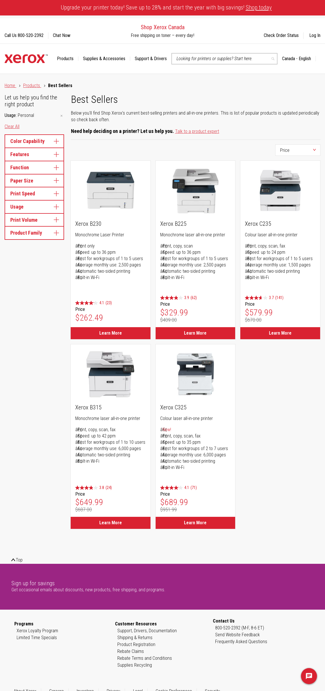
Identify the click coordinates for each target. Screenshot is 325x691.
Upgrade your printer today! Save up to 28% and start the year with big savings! (166, 7)
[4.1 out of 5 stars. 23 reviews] (93, 303)
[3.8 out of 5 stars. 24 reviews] (93, 487)
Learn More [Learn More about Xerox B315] (110, 522)
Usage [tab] (34, 207)
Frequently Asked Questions (241, 641)
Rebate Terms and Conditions (144, 658)
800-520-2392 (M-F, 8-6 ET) (239, 628)
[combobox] (224, 58)
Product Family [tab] (34, 233)
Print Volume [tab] (34, 220)
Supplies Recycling (134, 665)
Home (10, 85)
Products (32, 85)
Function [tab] (34, 167)
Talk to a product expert (197, 131)
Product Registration (136, 644)
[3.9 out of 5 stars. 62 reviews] (178, 298)
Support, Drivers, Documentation (147, 630)
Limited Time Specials (37, 637)
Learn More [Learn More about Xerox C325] (195, 522)
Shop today (259, 7)
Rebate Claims (130, 651)
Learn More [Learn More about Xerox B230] (110, 333)
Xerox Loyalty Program (37, 630)
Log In (314, 35)
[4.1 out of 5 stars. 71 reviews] (178, 487)
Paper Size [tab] (34, 181)
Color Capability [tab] (34, 141)
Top (19, 560)
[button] (299, 58)
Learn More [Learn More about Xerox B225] (195, 333)
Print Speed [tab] (34, 194)
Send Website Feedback (237, 634)
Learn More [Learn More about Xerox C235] (280, 333)
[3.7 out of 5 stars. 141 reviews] (264, 298)
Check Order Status (281, 35)
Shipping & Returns (134, 637)
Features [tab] (34, 154)
